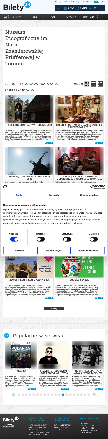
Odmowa (19, 250)
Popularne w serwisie (39, 335)
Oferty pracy (85, 433)
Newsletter (33, 430)
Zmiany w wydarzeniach (39, 432)
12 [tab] (59, 394)
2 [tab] (23, 394)
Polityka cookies (86, 428)
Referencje (58, 430)
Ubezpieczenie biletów (38, 435)
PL (96, 2)
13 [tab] (63, 394)
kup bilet (48, 143)
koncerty (17, 17)
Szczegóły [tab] (54, 195)
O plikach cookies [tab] (89, 195)
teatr (53, 17)
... (101, 17)
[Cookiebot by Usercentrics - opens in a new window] (92, 187)
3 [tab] (26, 394)
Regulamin (83, 423)
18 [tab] (81, 394)
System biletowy (61, 427)
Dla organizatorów (62, 425)
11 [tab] (55, 394)
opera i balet (88, 17)
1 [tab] (19, 394)
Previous (13, 394)
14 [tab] (66, 394)
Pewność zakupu (86, 426)
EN (102, 2)
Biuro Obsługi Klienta (38, 425)
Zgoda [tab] (19, 195)
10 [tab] (52, 394)
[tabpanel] (21, 366)
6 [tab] (37, 394)
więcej (54, 308)
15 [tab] (70, 394)
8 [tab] (44, 394)
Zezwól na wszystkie (88, 250)
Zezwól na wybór (54, 250)
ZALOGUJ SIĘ (87, 2)
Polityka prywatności (88, 430)
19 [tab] (85, 394)
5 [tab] (33, 394)
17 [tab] (77, 394)
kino (35, 17)
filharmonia (71, 17)
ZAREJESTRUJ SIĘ (71, 2)
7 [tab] (41, 394)
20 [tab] (88, 394)
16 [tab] (74, 394)
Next (94, 394)
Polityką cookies (74, 209)
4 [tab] (30, 394)
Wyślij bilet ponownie (38, 427)
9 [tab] (48, 394)
